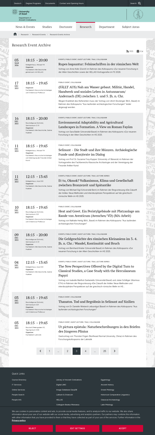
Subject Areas (130, 27)
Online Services (18, 390)
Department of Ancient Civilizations (27, 19)
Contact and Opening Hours (72, 3)
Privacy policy (19, 420)
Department (107, 27)
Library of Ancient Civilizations (69, 380)
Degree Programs (33, 3)
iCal (140, 51)
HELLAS (59, 400)
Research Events (39, 35)
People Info (16, 400)
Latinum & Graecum (64, 395)
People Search (18, 395)
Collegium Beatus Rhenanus (67, 405)
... (58, 351)
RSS (129, 51)
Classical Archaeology (110, 400)
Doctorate (65, 27)
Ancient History (107, 385)
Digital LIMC (61, 385)
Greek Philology (107, 390)
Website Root (15, 34)
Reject (32, 428)
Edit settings (77, 428)
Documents (50, 3)
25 (104, 351)
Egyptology (105, 380)
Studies (47, 27)
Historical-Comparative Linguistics (115, 395)
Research (85, 27)
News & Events (25, 27)
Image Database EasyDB (66, 390)
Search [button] (135, 3)
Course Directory (19, 380)
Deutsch (17, 3)
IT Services (16, 385)
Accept (122, 428)
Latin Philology (107, 405)
